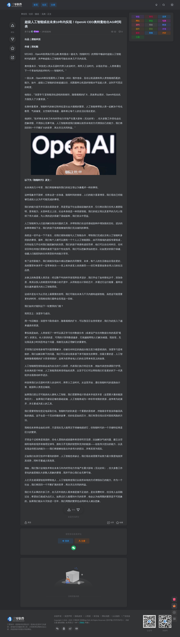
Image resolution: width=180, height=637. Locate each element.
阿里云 (70, 622)
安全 (151, 29)
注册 (82, 541)
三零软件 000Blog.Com (82, 620)
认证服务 (116, 616)
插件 (138, 29)
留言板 (96, 616)
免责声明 (68, 616)
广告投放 (126, 616)
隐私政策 (78, 616)
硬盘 (151, 21)
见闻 (43, 14)
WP (76, 622)
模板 (151, 25)
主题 (138, 37)
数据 (164, 25)
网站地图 (105, 616)
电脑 (164, 21)
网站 (138, 21)
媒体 (138, 33)
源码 (138, 25)
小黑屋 (88, 616)
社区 (31, 14)
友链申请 (57, 616)
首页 (24, 14)
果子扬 (28, 32)
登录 (65, 541)
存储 (164, 29)
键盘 (138, 17)
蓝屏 (164, 17)
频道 (37, 14)
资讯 (151, 17)
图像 (151, 33)
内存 (164, 33)
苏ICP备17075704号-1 (114, 620)
